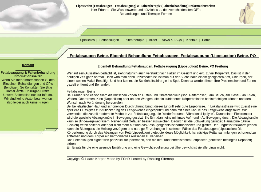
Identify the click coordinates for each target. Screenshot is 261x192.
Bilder (153, 40)
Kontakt (191, 40)
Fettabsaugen (109, 40)
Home (206, 40)
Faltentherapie (134, 40)
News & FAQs (172, 40)
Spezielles (87, 40)
